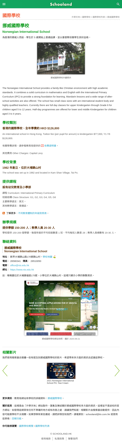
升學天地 (76, 17)
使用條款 (46, 438)
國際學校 (86, 17)
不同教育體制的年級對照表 (32, 213)
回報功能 (16, 418)
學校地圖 (47, 256)
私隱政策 (59, 438)
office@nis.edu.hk (19, 265)
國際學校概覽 (26, 426)
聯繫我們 (73, 438)
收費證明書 (50, 145)
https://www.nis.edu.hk (22, 269)
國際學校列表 (99, 17)
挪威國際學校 (113, 17)
